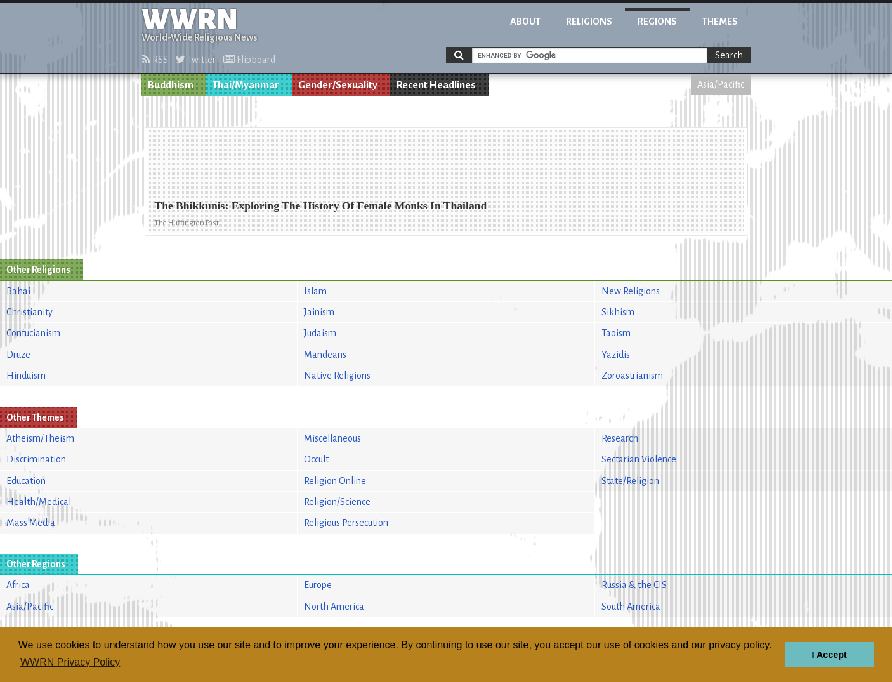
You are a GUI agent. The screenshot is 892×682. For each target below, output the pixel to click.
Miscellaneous (332, 438)
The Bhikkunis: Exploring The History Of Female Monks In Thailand (320, 205)
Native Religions (337, 376)
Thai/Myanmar (246, 85)
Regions (657, 21)
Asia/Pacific (720, 84)
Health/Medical (38, 502)
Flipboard (249, 60)
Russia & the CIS (634, 585)
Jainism (319, 312)
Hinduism (26, 376)
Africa (18, 585)
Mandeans (325, 355)
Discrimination (36, 459)
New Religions (630, 291)
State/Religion (630, 481)
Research (619, 438)
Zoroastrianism (632, 376)
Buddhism (170, 85)
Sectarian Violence (638, 459)
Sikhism (617, 312)
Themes (720, 21)
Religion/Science (337, 502)
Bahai (18, 291)
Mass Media (30, 523)
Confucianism (33, 333)
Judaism (320, 333)
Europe (318, 585)
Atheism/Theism (40, 438)
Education (26, 481)
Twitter (196, 60)
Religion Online (335, 481)
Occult (316, 459)
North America (334, 606)
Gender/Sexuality (337, 85)
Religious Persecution (346, 523)
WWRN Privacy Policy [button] (70, 662)
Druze (18, 355)
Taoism (616, 333)
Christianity (29, 312)
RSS (155, 60)
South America (630, 606)
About (525, 21)
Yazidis (615, 355)
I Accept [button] (828, 655)
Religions (589, 21)
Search (729, 55)
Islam (315, 291)
